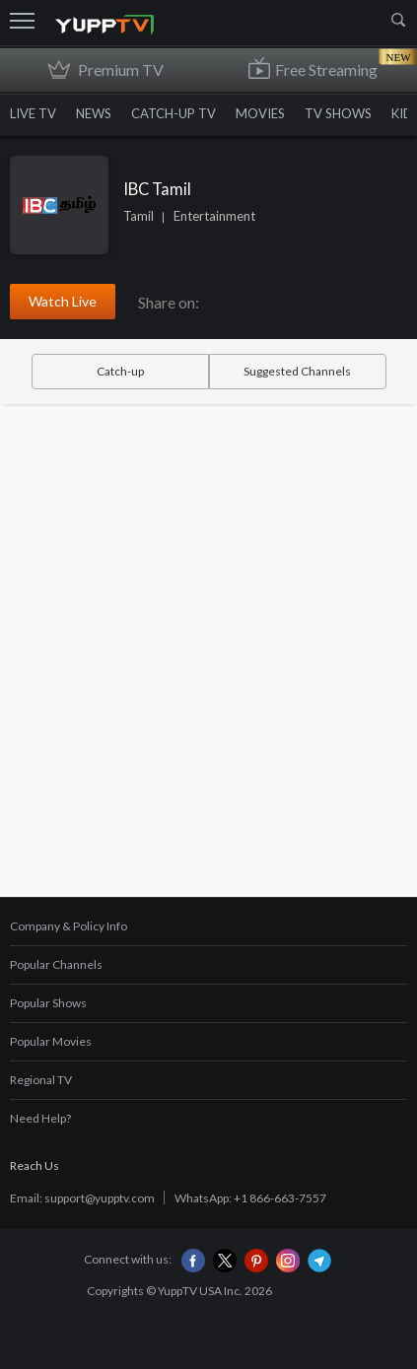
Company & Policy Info (68, 926)
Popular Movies (51, 1041)
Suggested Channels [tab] (297, 371)
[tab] (208, 927)
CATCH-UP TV (173, 113)
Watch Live (63, 301)
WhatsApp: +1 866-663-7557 (250, 1198)
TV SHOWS (338, 113)
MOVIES (260, 113)
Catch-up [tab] (120, 371)
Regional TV (41, 1079)
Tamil (138, 216)
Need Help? (40, 1118)
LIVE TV (33, 113)
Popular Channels (56, 964)
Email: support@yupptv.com (82, 1198)
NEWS (93, 113)
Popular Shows (48, 1002)
